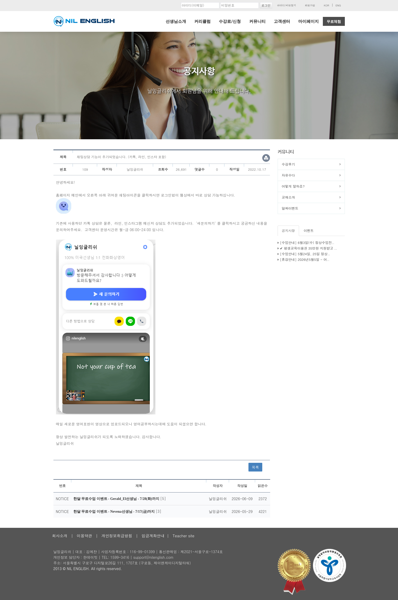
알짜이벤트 (290, 208)
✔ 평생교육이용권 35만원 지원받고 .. (308, 248)
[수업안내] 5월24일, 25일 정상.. (305, 253)
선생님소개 (176, 21)
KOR (326, 5)
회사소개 (59, 535)
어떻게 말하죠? (293, 186)
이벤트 (309, 230)
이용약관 (84, 535)
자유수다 (288, 175)
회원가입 (310, 5)
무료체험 (334, 21)
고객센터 (282, 21)
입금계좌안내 (153, 535)
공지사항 (288, 230)
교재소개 (288, 197)
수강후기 (288, 164)
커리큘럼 (202, 21)
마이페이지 (308, 21)
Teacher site (183, 535)
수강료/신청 (230, 21)
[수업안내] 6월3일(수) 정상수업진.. (307, 242)
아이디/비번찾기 (286, 5)
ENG (338, 5)
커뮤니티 (257, 21)
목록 (255, 467)
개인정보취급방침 (116, 535)
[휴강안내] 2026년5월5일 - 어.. (304, 259)
